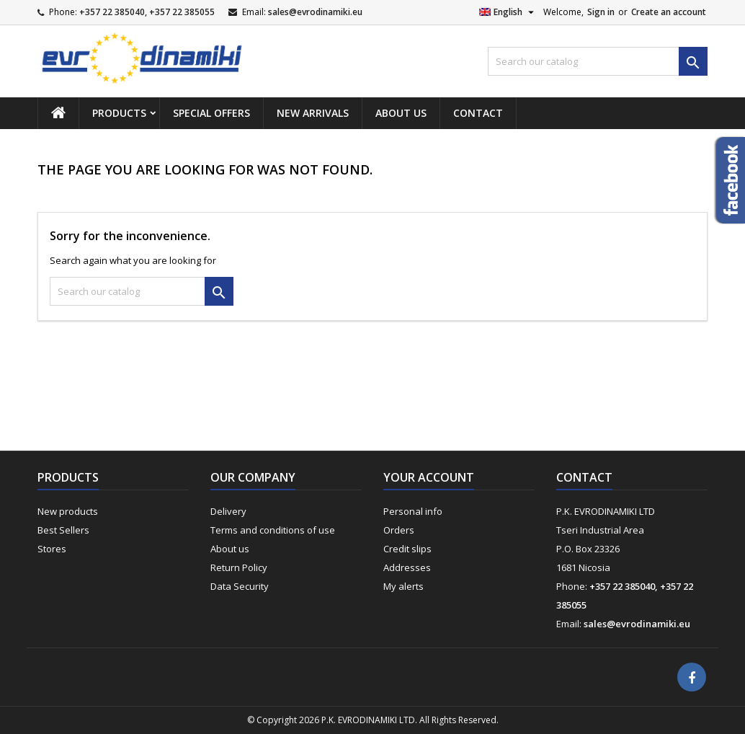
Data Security (239, 586)
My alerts (403, 586)
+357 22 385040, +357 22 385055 (147, 12)
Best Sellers (63, 529)
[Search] (598, 61)
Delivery (228, 511)
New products (67, 511)
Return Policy (238, 567)
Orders (398, 529)
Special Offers (211, 113)
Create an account (668, 12)
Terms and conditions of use (272, 529)
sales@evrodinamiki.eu (315, 12)
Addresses (407, 567)
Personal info (412, 511)
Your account (428, 477)
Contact (478, 113)
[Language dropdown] (508, 12)
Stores (51, 548)
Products (119, 113)
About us (401, 113)
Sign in (601, 12)
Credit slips (407, 548)
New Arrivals (313, 113)
